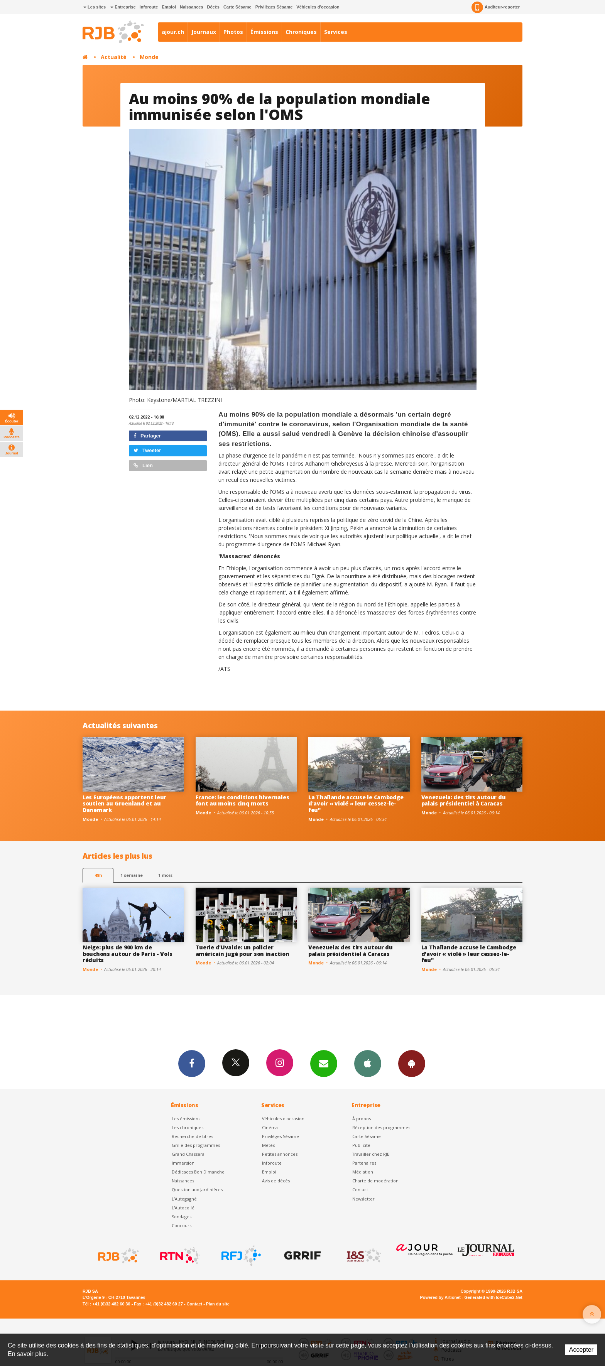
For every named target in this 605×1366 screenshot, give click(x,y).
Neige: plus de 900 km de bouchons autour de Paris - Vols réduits (127, 954)
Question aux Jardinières (197, 1189)
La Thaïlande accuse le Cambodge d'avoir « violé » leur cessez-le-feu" (355, 804)
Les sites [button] (94, 7)
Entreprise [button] (122, 7)
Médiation (362, 1171)
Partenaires (364, 1162)
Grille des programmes (196, 1145)
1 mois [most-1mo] (165, 875)
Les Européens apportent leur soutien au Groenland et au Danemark (124, 804)
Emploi (169, 7)
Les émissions (186, 1118)
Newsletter (363, 1198)
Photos (233, 31)
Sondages (181, 1216)
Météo (268, 1145)
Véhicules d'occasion (317, 7)
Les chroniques (187, 1127)
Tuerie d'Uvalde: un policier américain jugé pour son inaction (242, 950)
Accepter (581, 1349)
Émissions (264, 31)
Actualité (114, 57)
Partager (147, 436)
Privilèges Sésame (274, 7)
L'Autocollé (183, 1207)
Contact (360, 1189)
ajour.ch (173, 31)
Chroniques (301, 31)
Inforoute (149, 7)
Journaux (203, 31)
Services (335, 31)
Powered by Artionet (440, 1297)
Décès (213, 7)
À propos (361, 1118)
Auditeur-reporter (495, 7)
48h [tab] (98, 875)
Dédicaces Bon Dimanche (198, 1171)
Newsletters (323, 1063)
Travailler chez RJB (371, 1154)
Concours (181, 1225)
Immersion (183, 1162)
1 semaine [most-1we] (131, 875)
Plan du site (218, 1304)
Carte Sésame (237, 7)
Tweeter (147, 450)
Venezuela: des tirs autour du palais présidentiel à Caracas (463, 800)
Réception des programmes (381, 1127)
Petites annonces (279, 1154)
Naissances (191, 7)
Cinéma (270, 1127)
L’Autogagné (184, 1198)
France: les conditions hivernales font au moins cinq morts (242, 800)
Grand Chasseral (189, 1154)
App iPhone (367, 1063)
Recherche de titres (192, 1136)
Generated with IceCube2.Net (493, 1297)
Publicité (361, 1145)
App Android (411, 1063)
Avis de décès (276, 1180)
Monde (149, 57)
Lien (143, 465)
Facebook (191, 1063)
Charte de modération (375, 1180)
